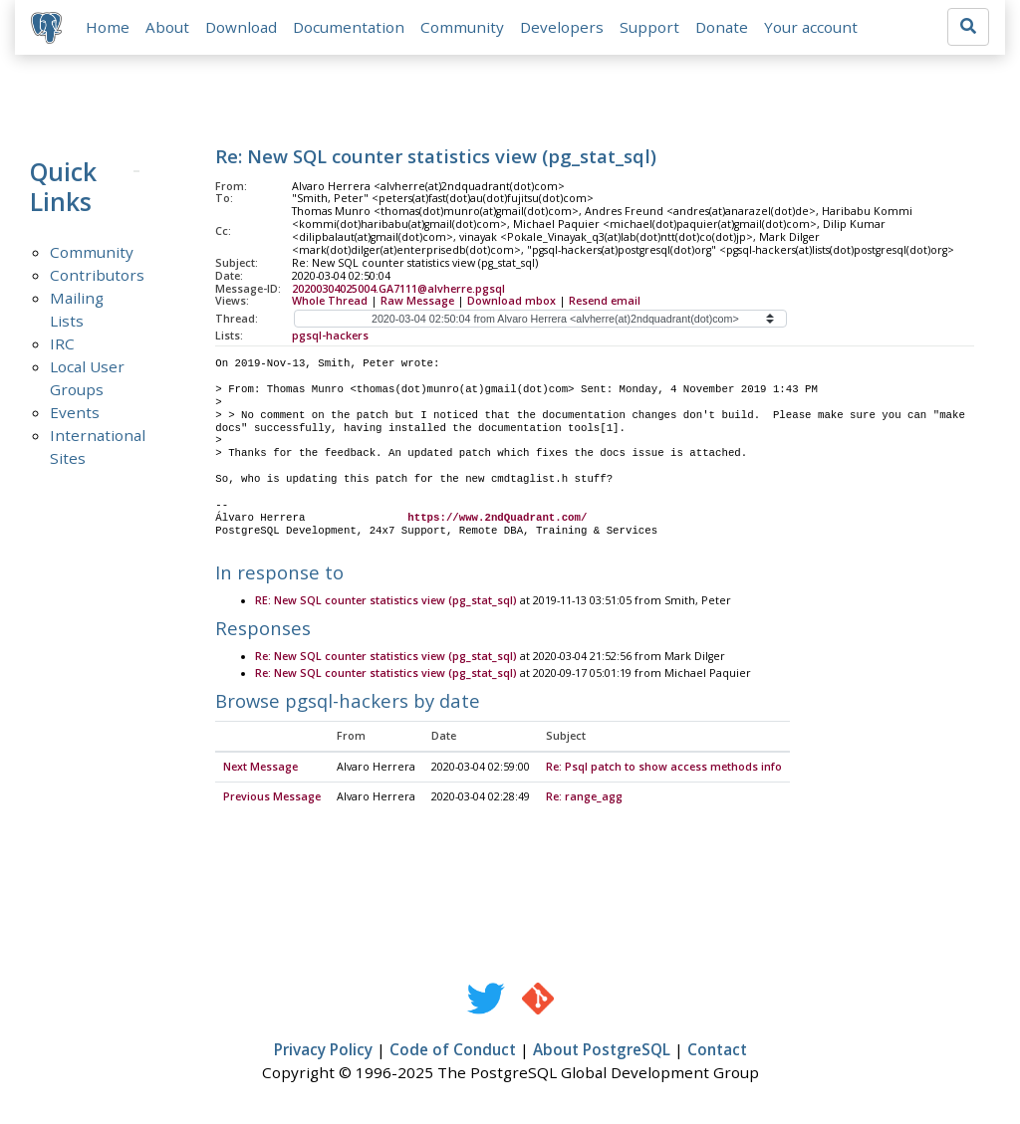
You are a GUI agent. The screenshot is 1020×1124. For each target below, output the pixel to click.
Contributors (97, 275)
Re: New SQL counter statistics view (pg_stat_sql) (386, 658)
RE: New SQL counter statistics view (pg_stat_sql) (386, 601)
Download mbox (511, 302)
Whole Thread (330, 302)
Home (107, 27)
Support (649, 27)
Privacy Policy (323, 1050)
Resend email (604, 302)
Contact (717, 1050)
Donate (721, 27)
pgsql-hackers (330, 336)
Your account (811, 27)
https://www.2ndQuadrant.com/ (497, 518)
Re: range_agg (584, 797)
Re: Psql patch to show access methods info (664, 768)
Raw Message (417, 302)
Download (241, 27)
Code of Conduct (452, 1050)
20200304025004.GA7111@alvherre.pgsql (398, 289)
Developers (562, 27)
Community (462, 27)
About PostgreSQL (601, 1050)
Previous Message (272, 797)
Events (75, 412)
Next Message (260, 768)
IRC (62, 343)
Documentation (348, 27)
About (167, 27)
